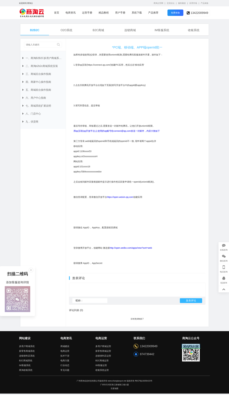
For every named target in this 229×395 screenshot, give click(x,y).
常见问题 (64, 371)
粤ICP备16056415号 (143, 382)
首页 (56, 12)
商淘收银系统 (25, 371)
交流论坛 (170, 3)
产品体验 (204, 3)
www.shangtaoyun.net (117, 382)
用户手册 (120, 12)
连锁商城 (130, 30)
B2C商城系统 (25, 362)
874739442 (147, 355)
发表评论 (191, 302)
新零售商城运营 (103, 352)
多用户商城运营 (103, 347)
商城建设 (64, 347)
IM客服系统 (162, 30)
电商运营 (64, 352)
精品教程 (104, 12)
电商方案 (64, 362)
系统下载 (137, 12)
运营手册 (87, 12)
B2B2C (34, 30)
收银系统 (193, 30)
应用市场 (193, 3)
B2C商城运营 (102, 362)
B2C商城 (98, 30)
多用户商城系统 (27, 347)
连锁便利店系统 (27, 357)
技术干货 (64, 357)
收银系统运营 (102, 371)
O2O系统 (66, 30)
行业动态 (64, 366)
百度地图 (114, 390)
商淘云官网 (158, 3)
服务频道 (182, 3)
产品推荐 (153, 12)
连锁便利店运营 (103, 357)
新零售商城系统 (27, 352)
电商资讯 (71, 12)
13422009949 (197, 13)
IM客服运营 (101, 366)
